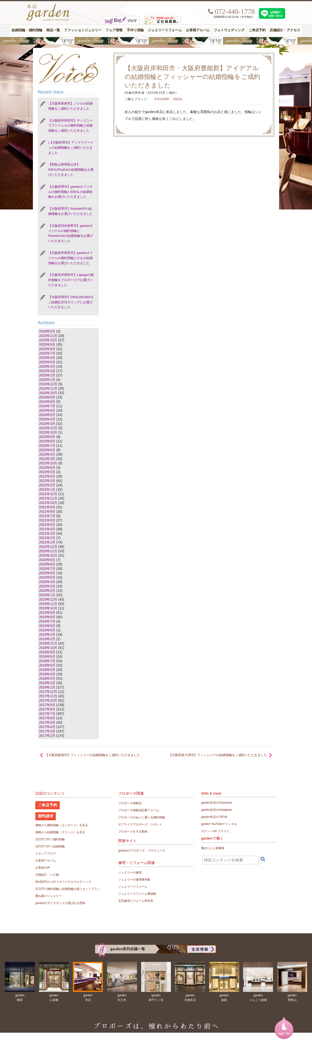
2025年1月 (47, 380)
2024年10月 (48, 393)
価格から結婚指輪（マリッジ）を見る (60, 832)
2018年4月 (47, 674)
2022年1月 (47, 489)
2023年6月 (47, 450)
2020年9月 (47, 560)
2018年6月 (47, 665)
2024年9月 (47, 397)
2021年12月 (48, 494)
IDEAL (178, 99)
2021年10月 (48, 503)
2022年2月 (47, 485)
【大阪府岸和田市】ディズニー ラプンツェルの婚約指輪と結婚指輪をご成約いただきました (70, 126)
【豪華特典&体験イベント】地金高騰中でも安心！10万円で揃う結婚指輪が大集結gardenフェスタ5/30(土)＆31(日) (156, 40)
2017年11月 (48, 696)
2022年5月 (47, 472)
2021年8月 (47, 511)
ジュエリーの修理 (130, 872)
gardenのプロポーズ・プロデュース (141, 850)
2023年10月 (48, 432)
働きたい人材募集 (212, 848)
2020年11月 (48, 551)
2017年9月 (47, 705)
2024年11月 (48, 388)
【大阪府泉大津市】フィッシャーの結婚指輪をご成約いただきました (218, 755)
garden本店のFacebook (216, 802)
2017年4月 (47, 727)
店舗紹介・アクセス (285, 30)
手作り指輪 (135, 30)
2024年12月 (48, 384)
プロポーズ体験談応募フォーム (138, 810)
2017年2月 (47, 736)
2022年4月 (47, 476)
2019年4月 (47, 634)
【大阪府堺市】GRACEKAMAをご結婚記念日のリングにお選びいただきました (71, 302)
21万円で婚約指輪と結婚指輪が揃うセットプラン (67, 889)
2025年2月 (47, 375)
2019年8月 (47, 617)
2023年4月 (47, 454)
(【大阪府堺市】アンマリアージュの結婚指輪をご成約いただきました (71, 148)
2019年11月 (48, 604)
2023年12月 (48, 428)
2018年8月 (47, 656)
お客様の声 (42, 867)
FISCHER (161, 99)
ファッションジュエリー (83, 30)
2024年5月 (47, 415)
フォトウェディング (229, 30)
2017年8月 (47, 709)
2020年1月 (47, 595)
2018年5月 (47, 670)
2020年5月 (47, 577)
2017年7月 (47, 714)
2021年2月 (47, 538)
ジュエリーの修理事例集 (134, 879)
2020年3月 (47, 586)
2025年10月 (48, 340)
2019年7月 (47, 621)
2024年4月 (47, 419)
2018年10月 (48, 648)
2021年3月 (47, 533)
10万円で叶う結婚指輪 (50, 846)
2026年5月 (47, 331)
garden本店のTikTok (214, 817)
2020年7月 (47, 569)
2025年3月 (47, 371)
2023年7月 (47, 445)
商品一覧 (53, 30)
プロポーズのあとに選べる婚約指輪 (141, 817)
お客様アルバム (198, 30)
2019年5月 (47, 630)
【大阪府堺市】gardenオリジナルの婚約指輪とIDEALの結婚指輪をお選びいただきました (70, 192)
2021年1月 (47, 542)
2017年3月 (47, 731)
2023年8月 (47, 441)
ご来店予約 (257, 30)
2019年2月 (47, 639)
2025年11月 (48, 336)
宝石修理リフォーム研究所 (135, 901)
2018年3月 (47, 678)
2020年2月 (47, 591)
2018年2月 (47, 683)
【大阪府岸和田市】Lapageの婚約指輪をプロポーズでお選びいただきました (71, 280)
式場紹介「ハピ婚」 (48, 874)
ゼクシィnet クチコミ (215, 831)
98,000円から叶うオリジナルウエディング (63, 882)
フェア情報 (114, 30)
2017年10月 (48, 700)
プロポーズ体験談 (130, 803)
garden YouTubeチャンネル (219, 824)
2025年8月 (47, 349)
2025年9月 (47, 344)
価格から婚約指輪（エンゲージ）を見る (61, 825)
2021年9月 (47, 507)
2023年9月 (47, 437)
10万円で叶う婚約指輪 (50, 839)
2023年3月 (47, 459)
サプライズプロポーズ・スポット (140, 824)
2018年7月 (47, 661)
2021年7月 (47, 516)
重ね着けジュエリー (48, 896)
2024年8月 (47, 402)
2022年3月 (47, 481)
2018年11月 (48, 643)
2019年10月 (48, 608)
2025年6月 (47, 358)
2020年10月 (48, 555)
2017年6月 (47, 718)
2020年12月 (48, 547)
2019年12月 (48, 599)
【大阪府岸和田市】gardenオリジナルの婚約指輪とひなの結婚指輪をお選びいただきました (70, 258)
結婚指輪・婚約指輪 (27, 30)
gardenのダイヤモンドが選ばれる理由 (60, 903)
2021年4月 (47, 529)
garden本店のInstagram (216, 809)
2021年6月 (47, 520)
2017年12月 (48, 692)
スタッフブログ (45, 853)
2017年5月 (47, 722)
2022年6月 (47, 467)
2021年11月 (48, 498)
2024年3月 (47, 424)
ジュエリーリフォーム (165, 30)
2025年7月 (47, 353)
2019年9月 (47, 612)
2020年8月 (47, 564)
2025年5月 (47, 362)
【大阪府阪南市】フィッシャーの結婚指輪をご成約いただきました (92, 755)
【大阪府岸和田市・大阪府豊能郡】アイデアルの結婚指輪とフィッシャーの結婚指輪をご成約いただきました (192, 76)
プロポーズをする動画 (132, 831)
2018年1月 (47, 687)
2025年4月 (47, 366)
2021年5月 (47, 525)
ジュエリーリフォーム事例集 (137, 893)
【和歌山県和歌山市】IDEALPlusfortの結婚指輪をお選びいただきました (71, 170)
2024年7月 (47, 406)
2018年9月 (47, 652)
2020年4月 (47, 582)
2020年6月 (47, 573)
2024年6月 (47, 410)
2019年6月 (47, 626)
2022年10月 (48, 463)
